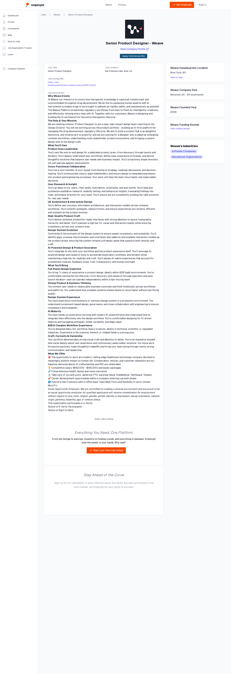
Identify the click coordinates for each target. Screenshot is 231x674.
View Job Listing (103, 419)
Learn (7, 54)
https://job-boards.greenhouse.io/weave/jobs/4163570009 (72, 83)
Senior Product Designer (80, 15)
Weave (57, 15)
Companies (10, 28)
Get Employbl (182, 4)
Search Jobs (11, 41)
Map (7, 35)
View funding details (180, 128)
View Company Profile (134, 49)
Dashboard (10, 15)
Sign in (202, 4)
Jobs (43, 15)
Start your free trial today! (106, 450)
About (108, 4)
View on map (176, 77)
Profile (8, 22)
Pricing (122, 4)
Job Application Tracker (17, 48)
